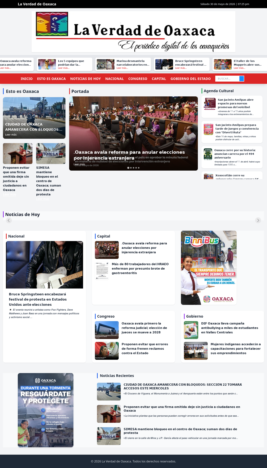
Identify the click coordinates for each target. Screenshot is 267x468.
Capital (159, 78)
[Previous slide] (9, 220)
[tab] (128, 168)
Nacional (114, 78)
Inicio (27, 78)
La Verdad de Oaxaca (37, 3)
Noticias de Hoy (85, 78)
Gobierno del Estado (191, 78)
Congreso (137, 78)
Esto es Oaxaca (51, 78)
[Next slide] (258, 220)
